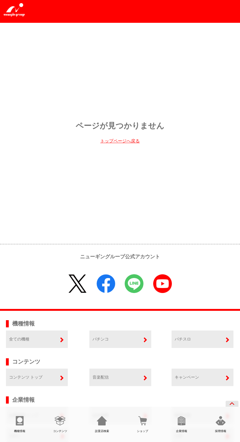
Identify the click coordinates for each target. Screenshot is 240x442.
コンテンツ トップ (25, 377)
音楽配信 (100, 377)
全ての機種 (19, 339)
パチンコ (100, 339)
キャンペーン (187, 377)
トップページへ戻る (120, 141)
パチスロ (183, 339)
